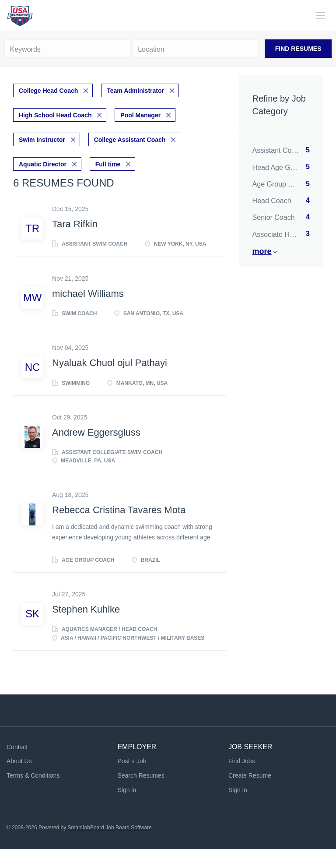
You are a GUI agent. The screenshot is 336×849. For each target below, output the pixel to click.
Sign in (126, 789)
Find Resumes (298, 48)
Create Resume (249, 775)
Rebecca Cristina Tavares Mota (119, 509)
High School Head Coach (55, 115)
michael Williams (88, 293)
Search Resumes (140, 775)
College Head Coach (48, 90)
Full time (108, 164)
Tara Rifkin (75, 223)
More (262, 251)
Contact (17, 746)
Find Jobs (241, 760)
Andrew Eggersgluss (96, 432)
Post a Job (131, 760)
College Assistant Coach (130, 139)
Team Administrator (135, 90)
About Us (19, 760)
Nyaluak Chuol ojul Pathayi (109, 362)
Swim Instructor (42, 139)
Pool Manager (140, 115)
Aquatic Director (42, 164)
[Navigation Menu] (320, 15)
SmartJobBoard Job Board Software (110, 827)
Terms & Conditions (33, 775)
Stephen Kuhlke (86, 609)
